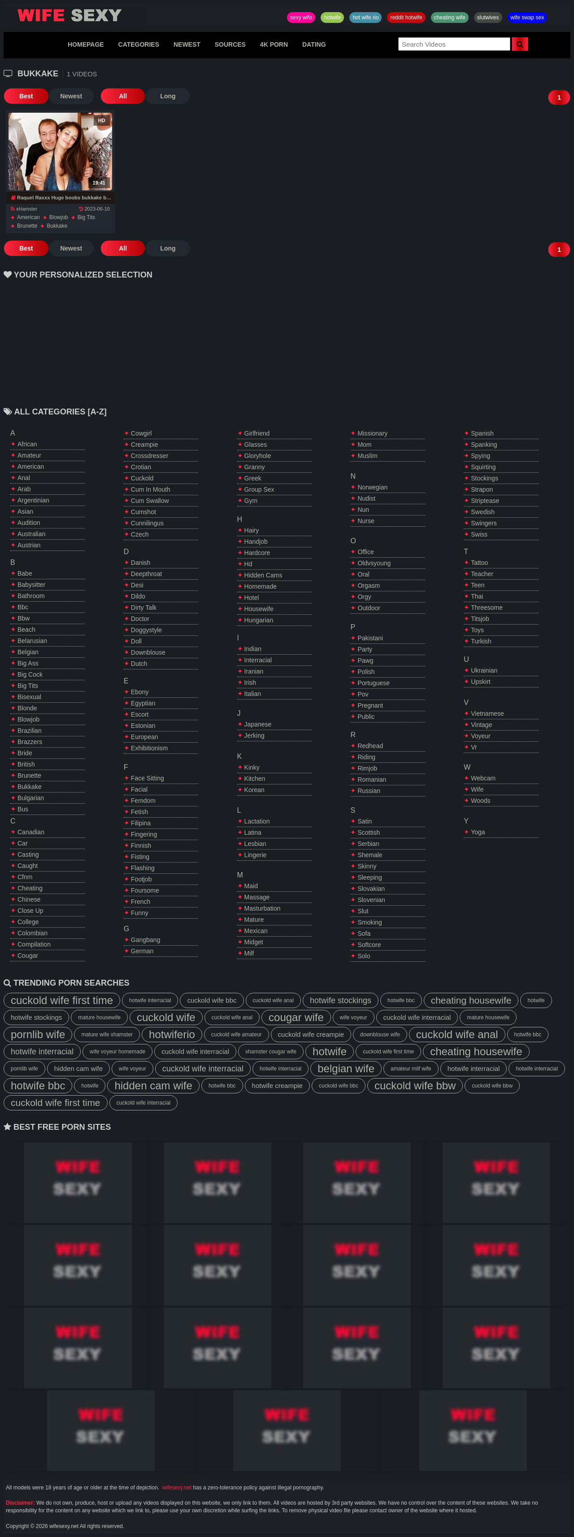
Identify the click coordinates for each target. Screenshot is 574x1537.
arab (24, 489)
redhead (370, 745)
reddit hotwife (406, 17)
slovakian (371, 888)
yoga (478, 832)
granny (254, 467)
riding (366, 757)
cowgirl (141, 433)
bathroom (31, 595)
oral (363, 574)
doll (136, 641)
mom (364, 444)
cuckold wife (166, 1017)
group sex (259, 489)
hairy (251, 530)
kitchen (254, 778)
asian (25, 511)
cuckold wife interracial (417, 1017)
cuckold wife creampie (311, 1034)
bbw (23, 618)
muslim (367, 455)
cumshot (143, 511)
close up (30, 910)
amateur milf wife (411, 1069)
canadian (30, 832)
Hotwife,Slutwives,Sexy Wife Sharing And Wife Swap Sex (75, 15)
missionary (372, 433)
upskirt (481, 681)
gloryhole (257, 455)
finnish (141, 845)
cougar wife (296, 1017)
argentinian (33, 500)
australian (31, 533)
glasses (255, 444)
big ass (28, 663)
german (142, 951)
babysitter (31, 584)
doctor (140, 618)
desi (137, 585)
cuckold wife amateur (236, 1034)
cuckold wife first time (62, 1000)
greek (252, 478)
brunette (27, 226)
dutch (139, 663)
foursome (145, 890)
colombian (32, 933)
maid (251, 886)
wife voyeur (353, 1017)
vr (474, 747)
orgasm (368, 585)
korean (254, 789)
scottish (368, 832)
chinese (28, 899)
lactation (257, 821)
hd (248, 564)
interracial (258, 660)
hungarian (259, 620)
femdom (143, 800)
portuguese (373, 683)
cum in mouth (150, 489)
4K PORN (274, 44)
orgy (364, 596)
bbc (22, 607)
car (22, 843)
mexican (256, 930)
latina (252, 832)
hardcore (257, 552)
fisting (140, 856)
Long (167, 96)
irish (250, 682)
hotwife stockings (340, 1000)
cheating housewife (471, 1000)
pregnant (370, 705)
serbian (368, 843)
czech (140, 534)
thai (477, 596)
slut (362, 911)
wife (477, 789)
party (364, 649)
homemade (260, 586)
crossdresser (149, 455)
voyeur (481, 736)
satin (364, 821)
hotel (251, 597)
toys (477, 630)
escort (140, 714)
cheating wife (449, 17)
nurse (365, 520)
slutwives (488, 17)
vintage (481, 724)
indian (252, 648)
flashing (143, 868)
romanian (371, 779)
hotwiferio (172, 1034)
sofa (363, 933)
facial (139, 789)
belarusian (32, 640)
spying (480, 455)
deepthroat (146, 573)
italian (252, 693)
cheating (30, 888)
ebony (140, 692)
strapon (482, 489)
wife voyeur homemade (117, 1051)
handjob (256, 541)
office (365, 551)
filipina (141, 823)
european (144, 736)
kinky (252, 767)
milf (249, 953)
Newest (71, 96)
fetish (139, 811)
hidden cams (263, 575)
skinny (366, 866)
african (27, 444)
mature (254, 919)
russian (368, 790)
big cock (30, 674)
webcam (483, 778)
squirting (483, 467)
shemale (369, 855)
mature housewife (99, 1017)
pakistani (370, 638)
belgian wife (345, 1068)
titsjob (480, 618)
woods (480, 800)
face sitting (147, 778)
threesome (487, 607)
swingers (484, 523)
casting (28, 854)
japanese (258, 724)
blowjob (58, 217)
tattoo (479, 562)
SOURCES (230, 44)
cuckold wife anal (273, 1000)
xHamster (24, 208)
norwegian (372, 487)
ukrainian (484, 670)
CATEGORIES (139, 44)
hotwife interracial (150, 1000)
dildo (138, 596)
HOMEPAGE (86, 44)
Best (26, 96)
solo (363, 956)
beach (26, 629)
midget (253, 942)
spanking (484, 444)
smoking (369, 922)
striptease (485, 500)
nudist (366, 498)
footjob (141, 879)
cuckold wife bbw (415, 1085)
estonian (143, 725)
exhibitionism (149, 748)
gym (251, 500)
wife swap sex (527, 17)
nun (363, 509)
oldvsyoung (374, 563)
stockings (484, 478)
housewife (259, 608)
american (28, 217)
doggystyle (146, 630)
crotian (141, 467)
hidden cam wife (78, 1068)
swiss (479, 534)
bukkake (57, 226)
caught (27, 865)
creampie (144, 444)
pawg (365, 660)
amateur (29, 455)
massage (257, 897)
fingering (144, 834)
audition (28, 522)
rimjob (367, 768)
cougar (27, 955)
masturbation (262, 908)
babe (24, 573)
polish (365, 671)
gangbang (145, 939)
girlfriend (257, 433)
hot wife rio (365, 17)
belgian (28, 652)
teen (477, 585)
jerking (254, 735)
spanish (482, 433)
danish (141, 562)
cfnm (24, 877)
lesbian (255, 843)
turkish (481, 641)
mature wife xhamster (107, 1034)
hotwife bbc (401, 1000)
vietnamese (487, 713)
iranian (254, 671)
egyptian (143, 703)
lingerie (255, 855)
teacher (482, 573)
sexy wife (301, 17)
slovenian (371, 899)
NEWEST (187, 44)
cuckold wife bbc (211, 1000)
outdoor (368, 608)
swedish (483, 511)
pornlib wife (38, 1034)
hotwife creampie (277, 1085)
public (365, 716)
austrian (28, 545)
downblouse (148, 652)
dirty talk (144, 607)
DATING (314, 44)
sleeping (369, 877)
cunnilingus (147, 523)
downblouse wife (380, 1034)
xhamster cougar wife (270, 1051)
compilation (34, 944)
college (28, 921)
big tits (86, 217)
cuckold (142, 478)
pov (362, 694)
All (122, 96)
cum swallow (150, 500)
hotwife (332, 17)
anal (23, 477)
